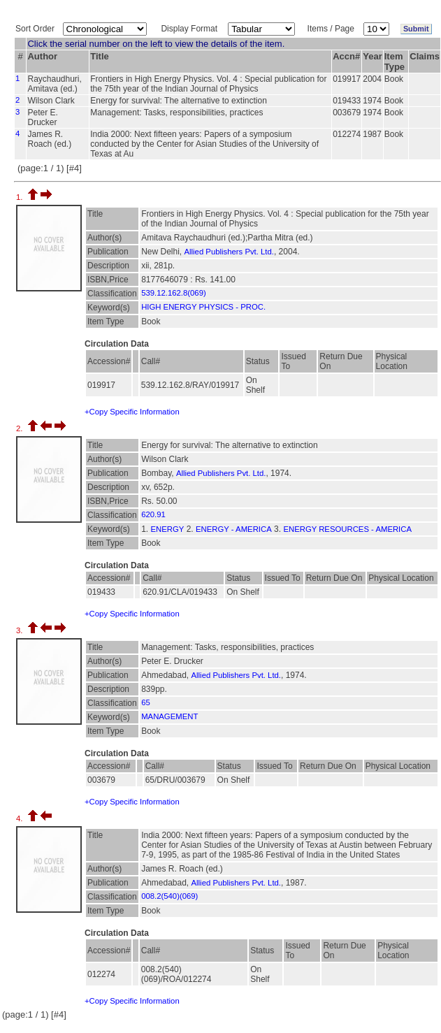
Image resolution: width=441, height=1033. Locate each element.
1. (20, 197)
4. (20, 818)
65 (145, 702)
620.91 (153, 514)
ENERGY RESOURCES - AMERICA (347, 529)
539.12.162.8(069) (173, 293)
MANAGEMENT (169, 716)
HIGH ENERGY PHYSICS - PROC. (203, 307)
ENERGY (167, 529)
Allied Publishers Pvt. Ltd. (229, 251)
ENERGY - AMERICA (234, 529)
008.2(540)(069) (169, 896)
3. (20, 630)
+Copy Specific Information (132, 411)
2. (20, 428)
